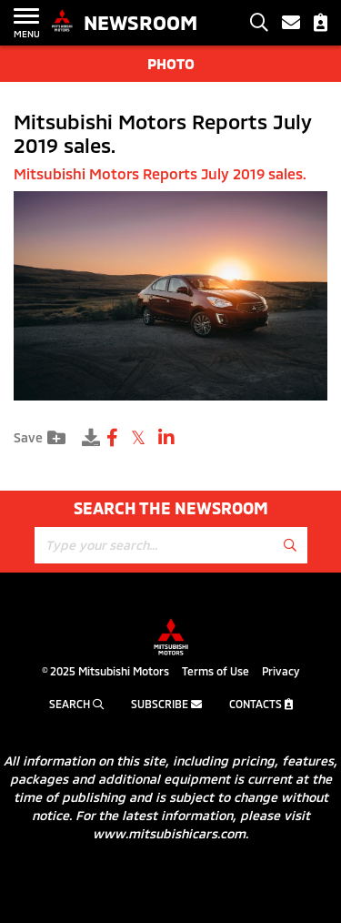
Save (39, 438)
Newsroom (140, 22)
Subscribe (166, 703)
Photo (171, 63)
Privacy (280, 670)
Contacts (261, 703)
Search (76, 703)
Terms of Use (215, 670)
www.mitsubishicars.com (169, 833)
